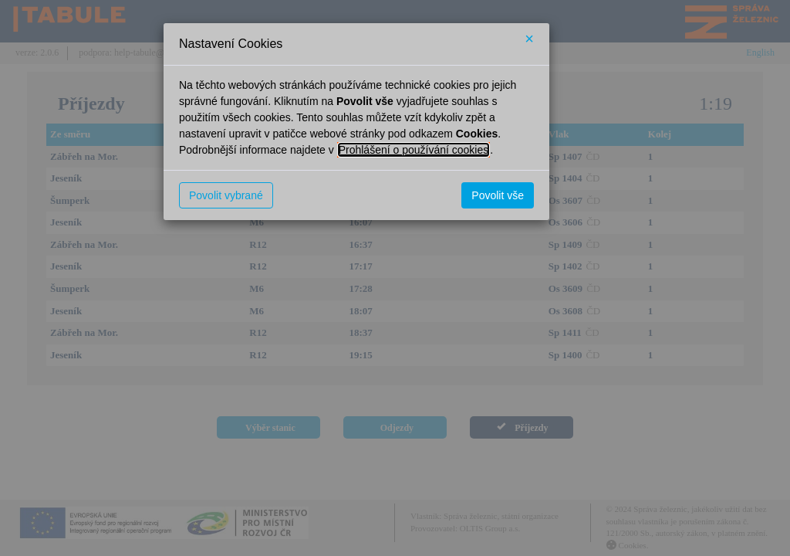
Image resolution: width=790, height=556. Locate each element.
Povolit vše (497, 195)
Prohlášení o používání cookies (414, 150)
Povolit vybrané (226, 195)
